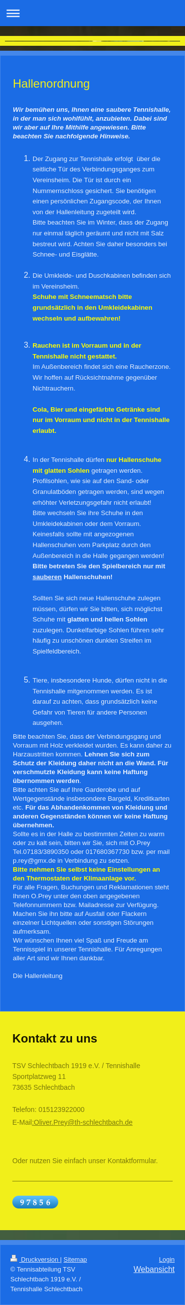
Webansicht (154, 1269)
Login (167, 1259)
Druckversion (35, 1259)
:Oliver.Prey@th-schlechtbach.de (82, 1122)
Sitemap (75, 1259)
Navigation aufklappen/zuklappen (92, 13)
